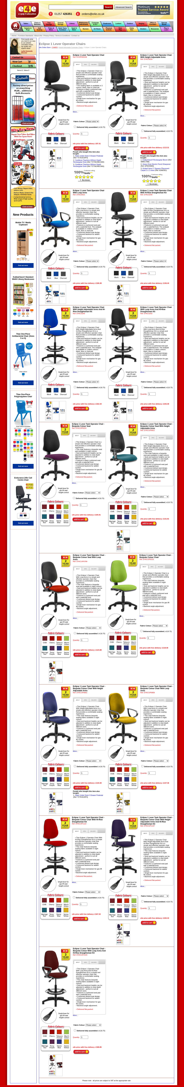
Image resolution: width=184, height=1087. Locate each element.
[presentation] (77, 64)
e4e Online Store (45, 47)
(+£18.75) (91, 127)
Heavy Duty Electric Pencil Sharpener (157, 164)
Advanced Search (123, 7)
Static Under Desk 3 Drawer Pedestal (89, 156)
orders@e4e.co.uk (93, 13)
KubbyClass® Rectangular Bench (155, 160)
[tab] (78, 64)
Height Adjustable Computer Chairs (71, 47)
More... (75, 112)
